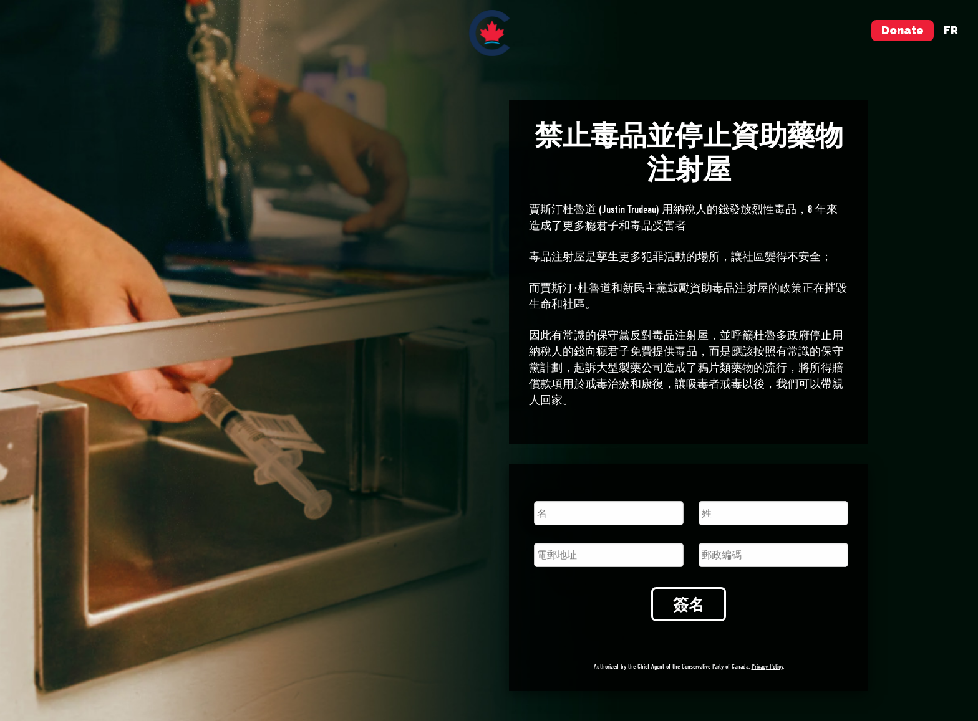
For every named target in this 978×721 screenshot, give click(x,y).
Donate (902, 30)
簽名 (688, 605)
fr (951, 30)
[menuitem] (489, 33)
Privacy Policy (767, 666)
